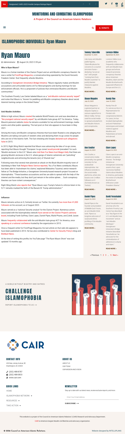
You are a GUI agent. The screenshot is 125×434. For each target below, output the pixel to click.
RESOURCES (13, 400)
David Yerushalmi (113, 196)
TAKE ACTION (13, 405)
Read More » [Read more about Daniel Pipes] (90, 228)
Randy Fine (110, 98)
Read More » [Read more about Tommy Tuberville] (90, 91)
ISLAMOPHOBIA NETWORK (19, 396)
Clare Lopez (111, 147)
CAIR (37, 421)
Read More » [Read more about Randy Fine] (111, 140)
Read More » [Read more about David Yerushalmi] (111, 249)
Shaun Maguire (91, 98)
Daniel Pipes (90, 196)
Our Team (66, 366)
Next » (115, 255)
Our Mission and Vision (71, 369)
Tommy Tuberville (92, 52)
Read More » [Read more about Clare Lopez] (111, 189)
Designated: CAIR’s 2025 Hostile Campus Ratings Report (30, 4)
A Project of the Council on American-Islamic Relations (62, 19)
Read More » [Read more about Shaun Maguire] (90, 130)
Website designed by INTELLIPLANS (106, 431)
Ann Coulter (90, 147)
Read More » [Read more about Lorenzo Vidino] (111, 91)
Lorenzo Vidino (112, 52)
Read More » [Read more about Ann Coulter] (90, 189)
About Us (66, 363)
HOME (9, 391)
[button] (4, 27)
